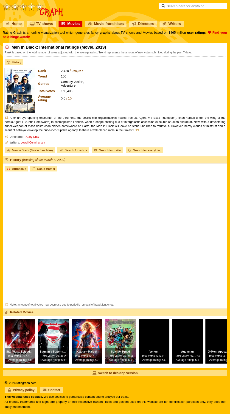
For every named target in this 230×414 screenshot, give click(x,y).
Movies (70, 24)
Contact (51, 390)
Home (14, 24)
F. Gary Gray (31, 136)
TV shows (41, 24)
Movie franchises (106, 24)
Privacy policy (20, 390)
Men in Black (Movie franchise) (29, 150)
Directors (143, 24)
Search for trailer (107, 150)
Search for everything (145, 150)
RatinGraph (33, 4)
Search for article (73, 150)
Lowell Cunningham (33, 142)
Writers (171, 24)
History (13, 62)
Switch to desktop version (114, 373)
